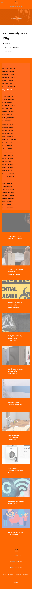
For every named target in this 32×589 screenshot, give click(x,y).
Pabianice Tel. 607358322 (8, 158)
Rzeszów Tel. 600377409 (8, 174)
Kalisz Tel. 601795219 (7, 108)
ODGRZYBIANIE (24, 15)
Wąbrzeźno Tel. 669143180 (8, 195)
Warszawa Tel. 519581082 (8, 192)
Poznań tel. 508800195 (7, 164)
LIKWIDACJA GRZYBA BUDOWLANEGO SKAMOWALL (15, 404)
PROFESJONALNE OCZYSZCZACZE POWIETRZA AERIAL (15, 471)
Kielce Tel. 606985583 (7, 115)
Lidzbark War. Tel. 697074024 (9, 139)
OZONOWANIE (7, 15)
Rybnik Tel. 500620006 (7, 171)
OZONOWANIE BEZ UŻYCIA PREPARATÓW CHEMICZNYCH (15, 239)
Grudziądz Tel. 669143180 (8, 99)
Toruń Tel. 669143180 (7, 186)
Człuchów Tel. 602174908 (8, 84)
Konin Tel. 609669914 (7, 121)
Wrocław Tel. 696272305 (7, 202)
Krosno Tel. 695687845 (7, 130)
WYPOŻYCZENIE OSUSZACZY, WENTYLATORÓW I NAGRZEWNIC (15, 371)
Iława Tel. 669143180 (7, 102)
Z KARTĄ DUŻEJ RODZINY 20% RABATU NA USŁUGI (15, 534)
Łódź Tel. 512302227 (7, 146)
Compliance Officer (14, 561)
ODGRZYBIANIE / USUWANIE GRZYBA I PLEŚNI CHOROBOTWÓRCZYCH (15, 305)
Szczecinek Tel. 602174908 (8, 180)
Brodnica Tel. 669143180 (8, 74)
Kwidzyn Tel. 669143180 (7, 133)
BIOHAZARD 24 (14, 555)
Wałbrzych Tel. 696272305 (8, 189)
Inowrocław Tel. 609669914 (8, 105)
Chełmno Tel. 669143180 (7, 80)
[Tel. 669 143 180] (13, 7)
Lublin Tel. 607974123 (7, 143)
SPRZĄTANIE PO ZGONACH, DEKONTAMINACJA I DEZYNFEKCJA (15, 338)
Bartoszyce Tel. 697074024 (8, 68)
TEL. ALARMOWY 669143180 (16, 18)
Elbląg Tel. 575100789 (7, 90)
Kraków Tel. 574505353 (7, 127)
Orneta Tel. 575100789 (7, 155)
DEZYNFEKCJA (15, 15)
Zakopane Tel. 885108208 (8, 208)
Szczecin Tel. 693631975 (8, 177)
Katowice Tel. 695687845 (8, 111)
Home (4, 574)
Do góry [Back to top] (16, 582)
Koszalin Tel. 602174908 (7, 124)
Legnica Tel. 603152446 (7, 136)
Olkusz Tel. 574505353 (7, 149)
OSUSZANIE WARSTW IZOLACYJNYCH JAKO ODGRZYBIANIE (13, 437)
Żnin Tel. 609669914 (6, 205)
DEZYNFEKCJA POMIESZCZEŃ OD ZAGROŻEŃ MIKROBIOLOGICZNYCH (15, 272)
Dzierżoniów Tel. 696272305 (8, 87)
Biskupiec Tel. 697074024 (8, 65)
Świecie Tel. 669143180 (7, 183)
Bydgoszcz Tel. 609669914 (8, 77)
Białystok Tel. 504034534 (8, 71)
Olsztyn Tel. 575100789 (7, 152)
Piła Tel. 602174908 (6, 161)
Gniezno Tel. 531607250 (7, 96)
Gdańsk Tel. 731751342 (7, 93)
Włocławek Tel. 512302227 (8, 198)
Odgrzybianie (26, 574)
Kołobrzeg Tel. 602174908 (8, 118)
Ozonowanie (18, 574)
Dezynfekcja (10, 574)
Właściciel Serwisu (14, 567)
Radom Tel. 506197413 (7, 167)
